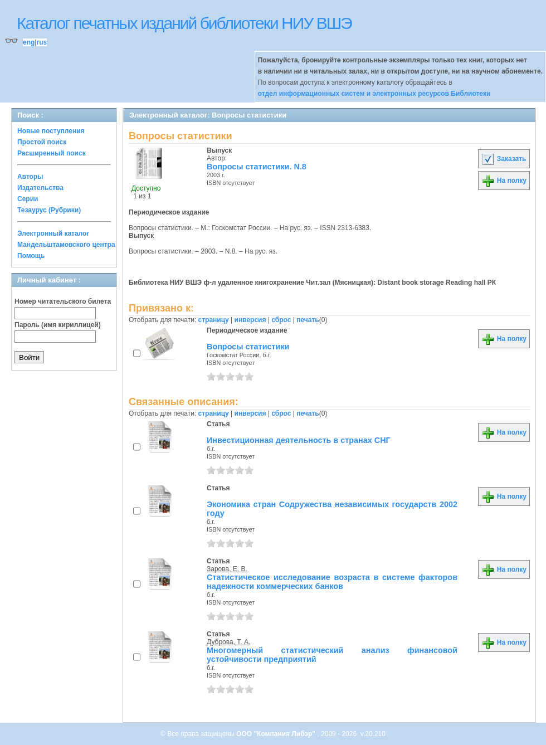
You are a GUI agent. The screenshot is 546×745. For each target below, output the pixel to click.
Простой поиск (41, 142)
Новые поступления (51, 131)
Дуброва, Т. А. (228, 642)
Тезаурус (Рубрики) (49, 210)
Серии (27, 199)
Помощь (31, 256)
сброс (281, 320)
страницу (213, 320)
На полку (503, 180)
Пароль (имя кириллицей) (57, 325)
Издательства (40, 188)
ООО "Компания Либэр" (276, 734)
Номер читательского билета (62, 301)
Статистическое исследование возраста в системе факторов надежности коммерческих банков (332, 582)
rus (41, 42)
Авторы (30, 177)
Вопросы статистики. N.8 (256, 166)
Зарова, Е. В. (227, 569)
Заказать (503, 159)
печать (307, 320)
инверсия (250, 320)
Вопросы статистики (248, 346)
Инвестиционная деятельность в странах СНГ (299, 440)
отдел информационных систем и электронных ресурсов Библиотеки (374, 94)
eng (29, 42)
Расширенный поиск (51, 153)
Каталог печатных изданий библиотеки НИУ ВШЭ (184, 23)
